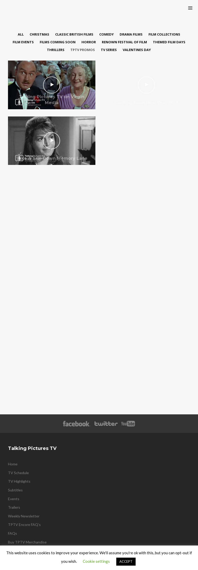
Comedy (106, 34)
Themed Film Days (169, 42)
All (21, 34)
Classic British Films (74, 34)
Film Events (23, 42)
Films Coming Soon (58, 42)
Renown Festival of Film (124, 42)
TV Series (109, 49)
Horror (88, 42)
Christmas (39, 34)
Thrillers (55, 49)
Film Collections (164, 34)
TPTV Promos (82, 49)
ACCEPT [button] (126, 561)
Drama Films (131, 34)
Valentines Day (137, 49)
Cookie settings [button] (96, 561)
